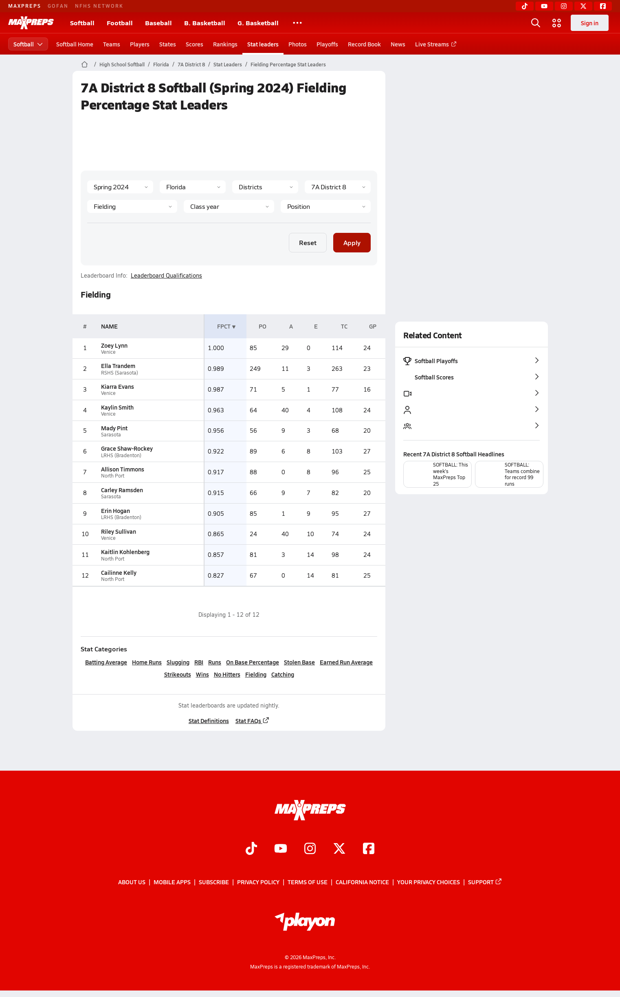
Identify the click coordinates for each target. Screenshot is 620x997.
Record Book (364, 44)
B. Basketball (204, 22)
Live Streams (434, 44)
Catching (282, 674)
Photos (297, 44)
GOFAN (58, 5)
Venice (108, 352)
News (398, 44)
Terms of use (308, 882)
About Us (131, 882)
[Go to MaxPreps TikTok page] (251, 849)
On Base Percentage (252, 662)
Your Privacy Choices (428, 881)
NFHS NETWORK (99, 5)
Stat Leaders (227, 64)
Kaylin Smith (117, 407)
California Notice (362, 882)
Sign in (589, 23)
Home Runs (147, 662)
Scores (194, 44)
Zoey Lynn (114, 345)
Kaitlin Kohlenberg (125, 552)
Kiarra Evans (117, 386)
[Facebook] (603, 6)
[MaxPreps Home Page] (84, 64)
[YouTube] (544, 6)
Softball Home (74, 44)
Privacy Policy (258, 882)
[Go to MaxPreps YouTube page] (280, 849)
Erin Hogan (115, 510)
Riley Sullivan (118, 531)
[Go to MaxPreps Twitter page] (339, 849)
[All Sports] (297, 22)
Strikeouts (177, 674)
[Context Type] (265, 186)
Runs (214, 662)
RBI (198, 662)
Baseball (158, 22)
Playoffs (327, 44)
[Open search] (535, 22)
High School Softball (122, 64)
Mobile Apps (172, 882)
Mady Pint (114, 428)
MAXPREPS (24, 5)
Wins (202, 674)
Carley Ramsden (122, 490)
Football (120, 22)
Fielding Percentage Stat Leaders (288, 64)
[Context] (338, 186)
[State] (193, 186)
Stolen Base (299, 662)
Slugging (178, 662)
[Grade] (229, 206)
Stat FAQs (252, 720)
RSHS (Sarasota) (119, 373)
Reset (308, 242)
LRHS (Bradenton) (121, 455)
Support (485, 882)
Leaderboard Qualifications (166, 275)
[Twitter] (583, 6)
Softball (82, 22)
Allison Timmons (122, 469)
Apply (352, 242)
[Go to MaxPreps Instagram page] (310, 849)
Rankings (225, 44)
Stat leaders (263, 44)
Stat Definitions (208, 720)
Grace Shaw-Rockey (126, 448)
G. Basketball (258, 22)
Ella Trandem (118, 366)
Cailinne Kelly (118, 572)
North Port (112, 476)
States (167, 44)
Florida (161, 64)
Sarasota (111, 435)
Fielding (255, 674)
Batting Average (106, 662)
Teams (111, 44)
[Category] (132, 206)
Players (140, 44)
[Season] (120, 186)
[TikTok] (525, 6)
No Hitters (226, 674)
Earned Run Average (346, 662)
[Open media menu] (556, 22)
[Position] (325, 206)
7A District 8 (191, 64)
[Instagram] (564, 6)
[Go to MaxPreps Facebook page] (368, 849)
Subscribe (214, 882)
